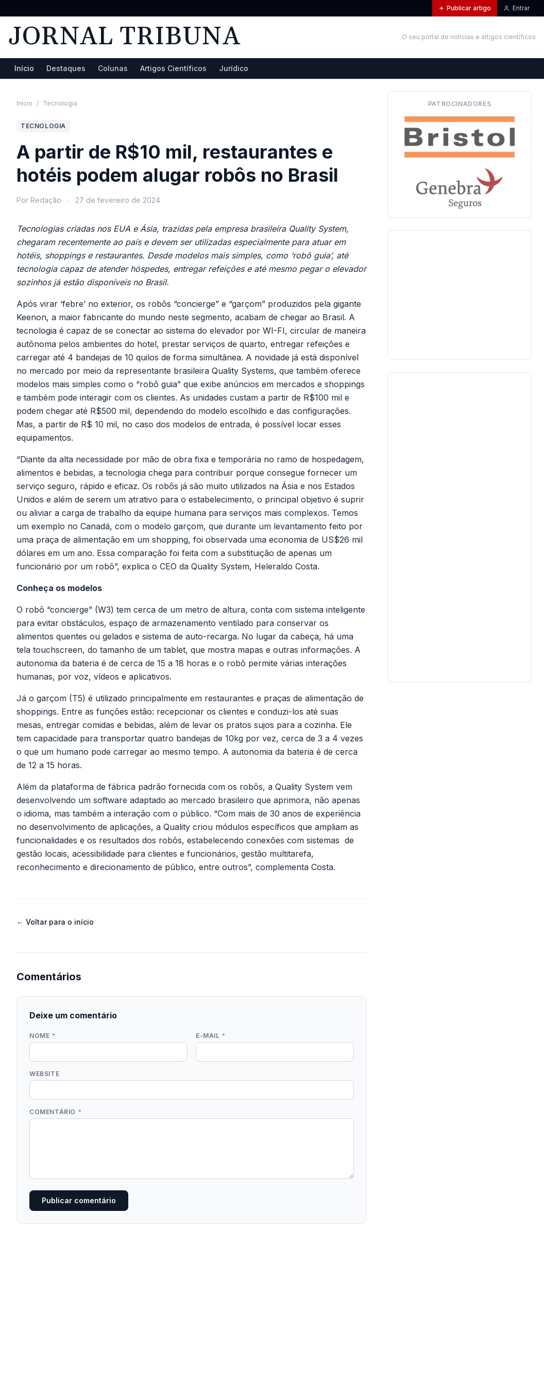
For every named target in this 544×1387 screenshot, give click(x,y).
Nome (42, 1035)
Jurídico (233, 68)
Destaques (66, 68)
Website (44, 1074)
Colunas (113, 68)
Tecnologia (60, 103)
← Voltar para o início (55, 921)
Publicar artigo (464, 8)
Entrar (516, 8)
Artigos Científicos (173, 68)
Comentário (55, 1112)
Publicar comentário (79, 1200)
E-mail (211, 1035)
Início (24, 68)
